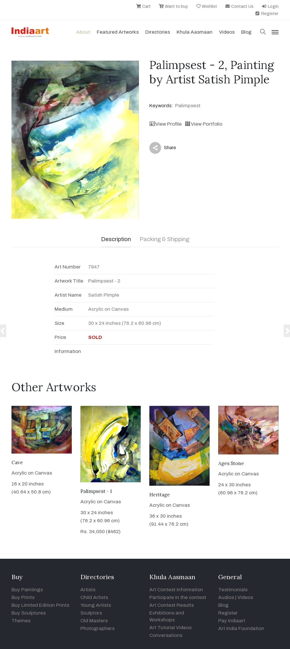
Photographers (97, 628)
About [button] (83, 32)
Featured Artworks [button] (118, 32)
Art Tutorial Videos (170, 627)
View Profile (165, 124)
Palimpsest (187, 105)
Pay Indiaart (231, 620)
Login (270, 6)
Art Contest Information (176, 589)
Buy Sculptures (28, 613)
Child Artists (94, 597)
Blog (223, 605)
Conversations (165, 635)
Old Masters (94, 620)
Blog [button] (246, 32)
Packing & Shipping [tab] (164, 239)
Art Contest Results (171, 605)
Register (267, 13)
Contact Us (239, 6)
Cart (143, 6)
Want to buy (173, 6)
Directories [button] (157, 32)
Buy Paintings (27, 589)
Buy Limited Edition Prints (40, 605)
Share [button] (162, 148)
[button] (263, 32)
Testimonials (233, 589)
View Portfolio (203, 124)
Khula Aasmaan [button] (194, 32)
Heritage (159, 494)
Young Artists (95, 605)
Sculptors (91, 613)
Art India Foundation (241, 628)
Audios (226, 597)
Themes (20, 620)
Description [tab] (116, 239)
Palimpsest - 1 (96, 491)
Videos (227, 32)
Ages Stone (231, 463)
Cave (17, 462)
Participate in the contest (177, 597)
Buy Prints (22, 597)
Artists (87, 589)
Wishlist (206, 6)
